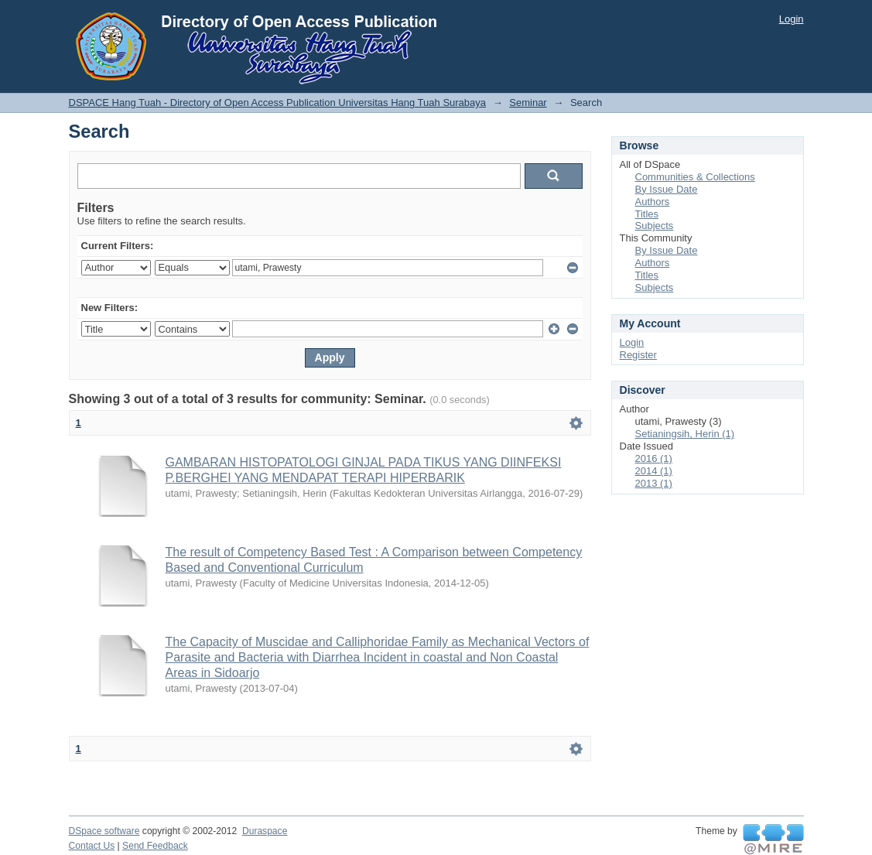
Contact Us (92, 845)
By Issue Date (666, 189)
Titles (647, 214)
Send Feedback (155, 845)
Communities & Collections (695, 177)
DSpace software (104, 831)
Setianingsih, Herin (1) (685, 433)
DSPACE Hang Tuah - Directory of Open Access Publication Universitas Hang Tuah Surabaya (278, 102)
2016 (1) (653, 458)
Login (791, 19)
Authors (652, 201)
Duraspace (264, 831)
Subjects (654, 225)
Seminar (527, 102)
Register (638, 355)
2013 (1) (653, 483)
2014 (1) (653, 471)
